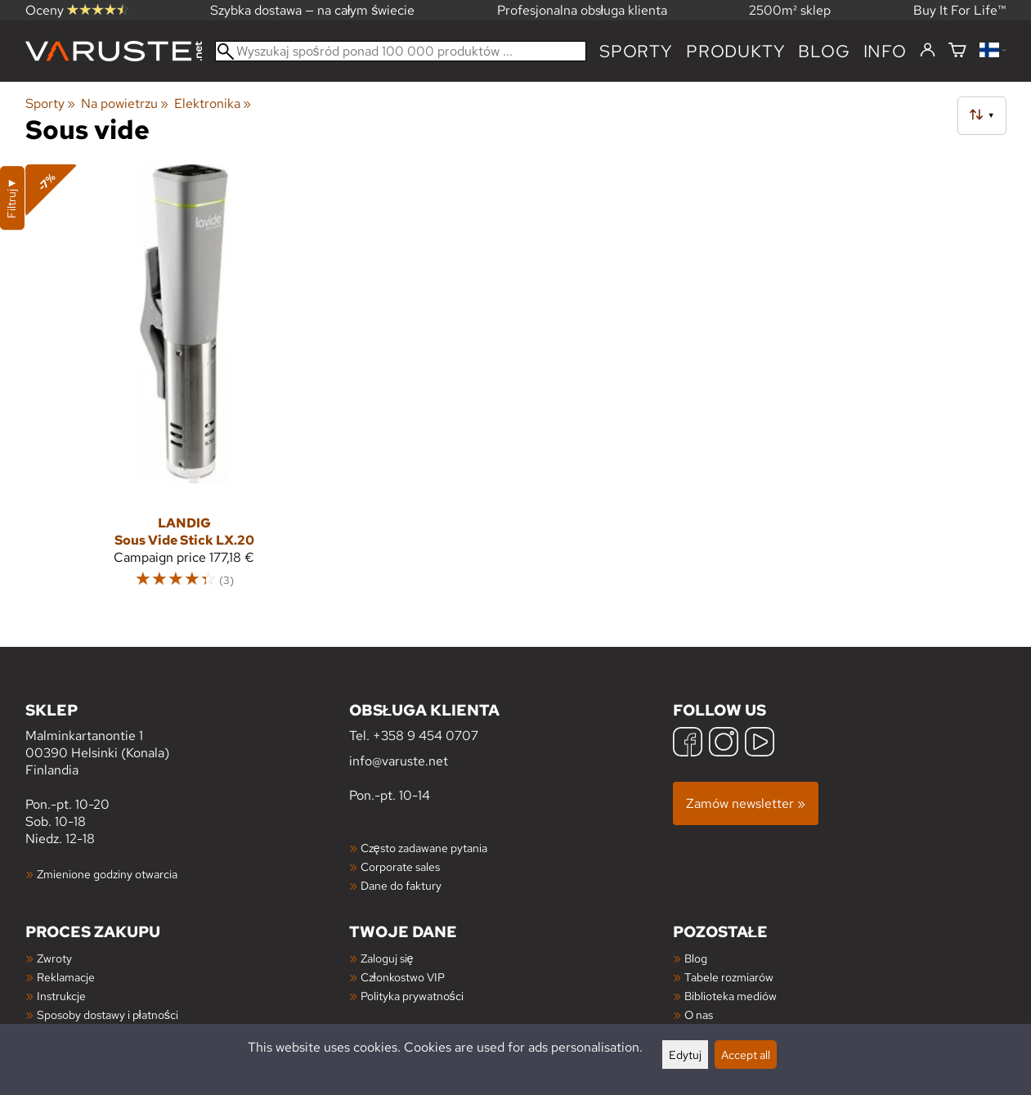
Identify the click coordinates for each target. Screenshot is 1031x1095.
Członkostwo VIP (403, 977)
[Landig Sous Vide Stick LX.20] (184, 384)
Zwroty (54, 958)
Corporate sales (400, 866)
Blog (695, 958)
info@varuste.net (398, 761)
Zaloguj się (387, 958)
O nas (698, 1014)
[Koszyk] (957, 51)
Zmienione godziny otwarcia (107, 874)
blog (823, 51)
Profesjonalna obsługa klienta (582, 10)
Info (885, 51)
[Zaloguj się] (927, 51)
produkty (735, 51)
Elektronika (212, 103)
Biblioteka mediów (730, 995)
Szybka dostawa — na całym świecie (312, 10)
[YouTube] (759, 744)
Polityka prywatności (412, 995)
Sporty (636, 51)
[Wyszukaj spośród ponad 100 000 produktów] (401, 51)
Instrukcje (61, 995)
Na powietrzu (124, 103)
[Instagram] (723, 744)
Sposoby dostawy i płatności (107, 1014)
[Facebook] (687, 744)
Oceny (76, 10)
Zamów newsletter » (745, 803)
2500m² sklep (790, 10)
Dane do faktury (401, 885)
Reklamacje (66, 977)
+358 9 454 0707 (425, 735)
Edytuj (685, 1054)
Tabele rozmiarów (728, 977)
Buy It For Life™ (959, 10)
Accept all (745, 1054)
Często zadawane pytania (424, 847)
